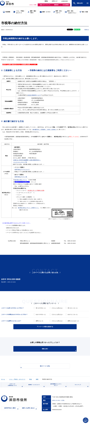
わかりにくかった (73, 314)
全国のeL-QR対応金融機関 (20, 160)
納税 (37, 379)
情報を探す (49, 349)
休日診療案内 (66, 5)
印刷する (86, 29)
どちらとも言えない (57, 308)
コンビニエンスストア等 (20, 162)
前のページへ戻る (43, 366)
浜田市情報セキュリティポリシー (58, 386)
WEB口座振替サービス (34, 95)
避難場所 (56, 5)
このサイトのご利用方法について (15, 386)
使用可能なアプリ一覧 (21, 176)
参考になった (39, 321)
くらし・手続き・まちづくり (17, 379)
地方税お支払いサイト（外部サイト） (28, 207)
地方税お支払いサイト (21, 179)
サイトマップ (81, 387)
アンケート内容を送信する (45, 326)
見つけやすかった (41, 308)
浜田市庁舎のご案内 (11, 410)
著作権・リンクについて (36, 387)
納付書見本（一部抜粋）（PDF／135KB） (45, 129)
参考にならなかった (73, 321)
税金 (30, 379)
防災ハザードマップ (45, 5)
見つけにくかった (73, 308)
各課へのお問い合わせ (29, 410)
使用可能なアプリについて (22, 169)
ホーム (3, 379)
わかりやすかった (41, 314)
